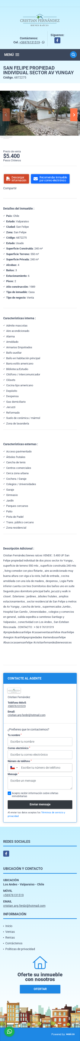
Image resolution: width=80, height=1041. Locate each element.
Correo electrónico (19, 748)
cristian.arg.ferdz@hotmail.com (26, 715)
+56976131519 (29, 42)
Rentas (10, 937)
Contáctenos (13, 943)
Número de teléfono (20, 761)
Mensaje (13, 774)
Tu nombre (15, 735)
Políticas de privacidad (20, 949)
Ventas (10, 931)
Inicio (8, 926)
